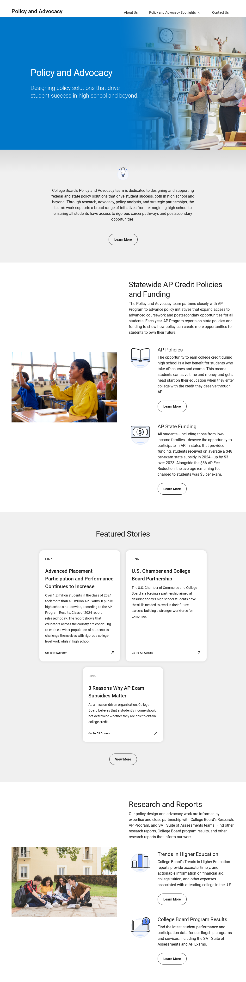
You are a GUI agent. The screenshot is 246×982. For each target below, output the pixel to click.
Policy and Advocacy (37, 11)
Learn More (123, 239)
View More (123, 759)
